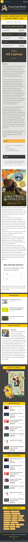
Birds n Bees (7, 513)
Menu (24, 1)
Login (14, 538)
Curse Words (7, 518)
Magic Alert (7, 524)
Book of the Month (15, 513)
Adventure (7, 286)
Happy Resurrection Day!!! (16, 440)
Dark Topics (14, 518)
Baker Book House (15, 511)
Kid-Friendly (17, 288)
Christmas (21, 515)
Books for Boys (13, 286)
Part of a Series (20, 524)
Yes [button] (14, 274)
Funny (24, 286)
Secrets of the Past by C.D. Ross (16, 407)
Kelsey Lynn (10, 22)
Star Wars (7, 528)
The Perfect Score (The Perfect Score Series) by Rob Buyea (16, 308)
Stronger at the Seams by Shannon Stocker (16, 427)
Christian (20, 286)
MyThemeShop (16, 536)
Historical (11, 288)
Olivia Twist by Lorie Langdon (17, 433)
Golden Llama (5, 288)
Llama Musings (14, 522)
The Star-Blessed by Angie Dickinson (16, 414)
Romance (12, 526)
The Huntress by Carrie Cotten (17, 316)
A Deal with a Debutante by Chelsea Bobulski (16, 420)
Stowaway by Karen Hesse (16, 299)
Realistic (6, 526)
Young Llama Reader (6, 534)
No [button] (14, 279)
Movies (12, 524)
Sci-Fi (18, 526)
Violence (7, 289)
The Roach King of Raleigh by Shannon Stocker (17, 447)
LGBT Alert (7, 522)
